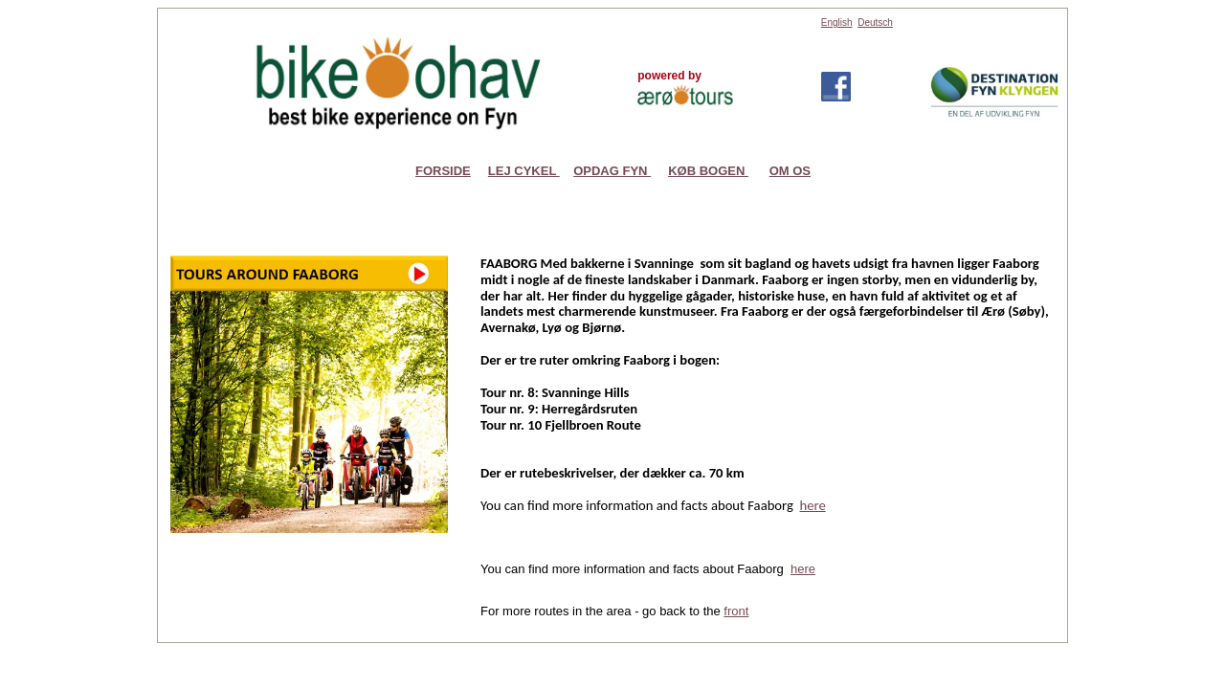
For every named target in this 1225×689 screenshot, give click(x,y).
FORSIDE (443, 171)
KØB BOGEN (708, 171)
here (803, 569)
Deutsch (875, 22)
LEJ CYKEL (524, 171)
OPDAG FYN (612, 171)
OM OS (790, 171)
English (837, 22)
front (736, 611)
